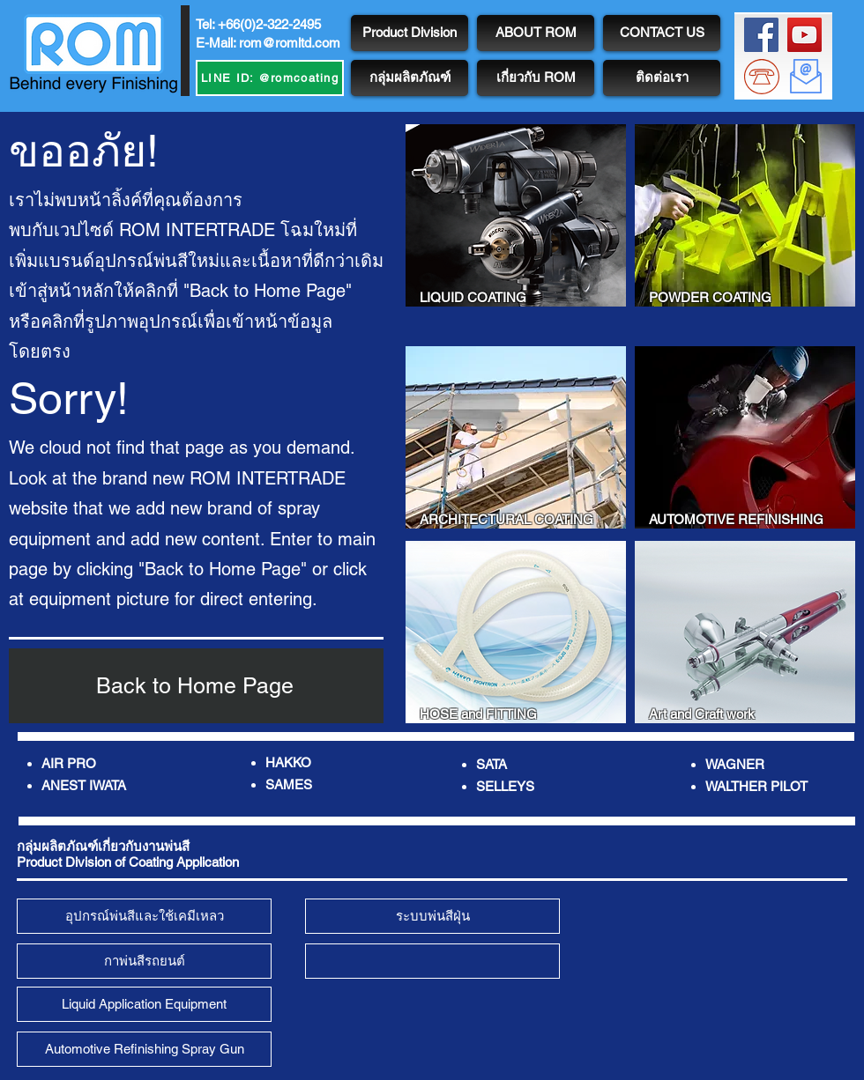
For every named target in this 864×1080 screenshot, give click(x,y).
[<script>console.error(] (432, 961)
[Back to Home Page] (196, 685)
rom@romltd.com (289, 42)
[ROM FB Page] (761, 35)
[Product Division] (409, 33)
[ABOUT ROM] (535, 33)
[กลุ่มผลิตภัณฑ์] (409, 78)
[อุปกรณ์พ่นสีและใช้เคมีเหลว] (144, 916)
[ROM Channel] (804, 35)
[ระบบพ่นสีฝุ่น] (432, 916)
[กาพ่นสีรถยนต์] (144, 961)
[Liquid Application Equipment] (144, 1004)
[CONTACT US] (661, 33)
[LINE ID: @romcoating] (270, 78)
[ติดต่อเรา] (661, 78)
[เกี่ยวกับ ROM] (535, 78)
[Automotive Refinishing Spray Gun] (144, 1049)
